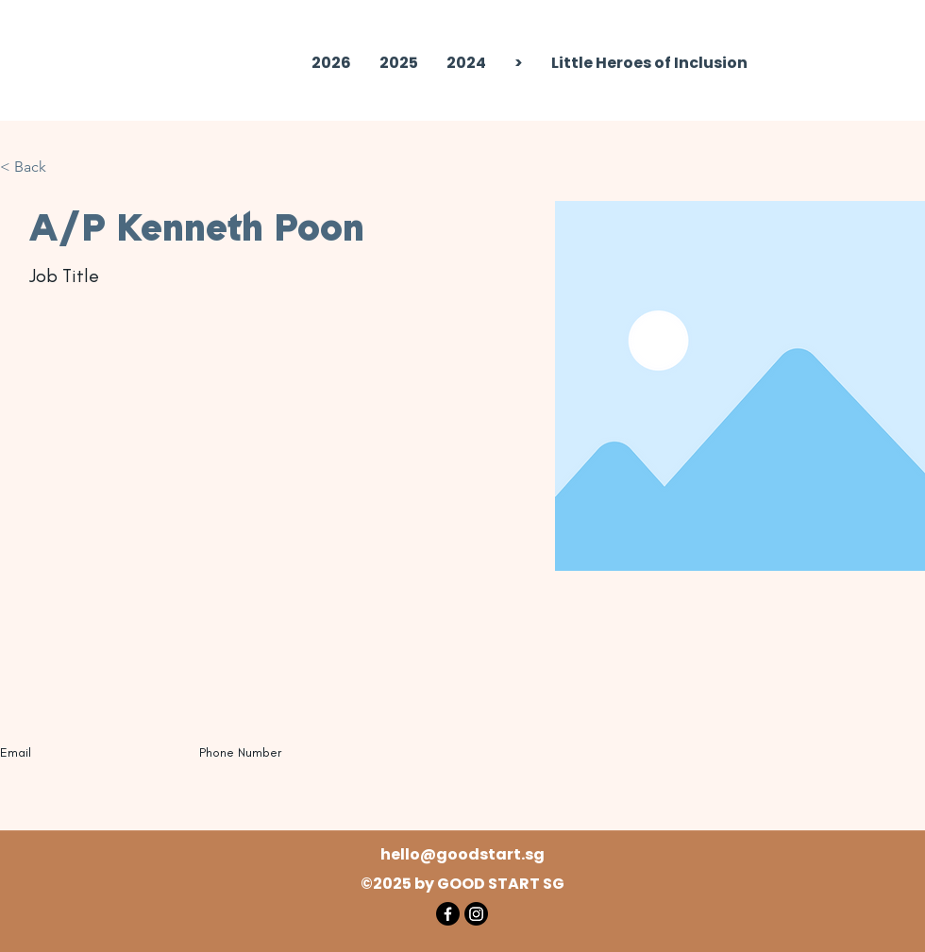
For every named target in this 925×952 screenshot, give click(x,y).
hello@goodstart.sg (462, 854)
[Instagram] (476, 914)
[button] (398, 63)
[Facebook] (448, 914)
